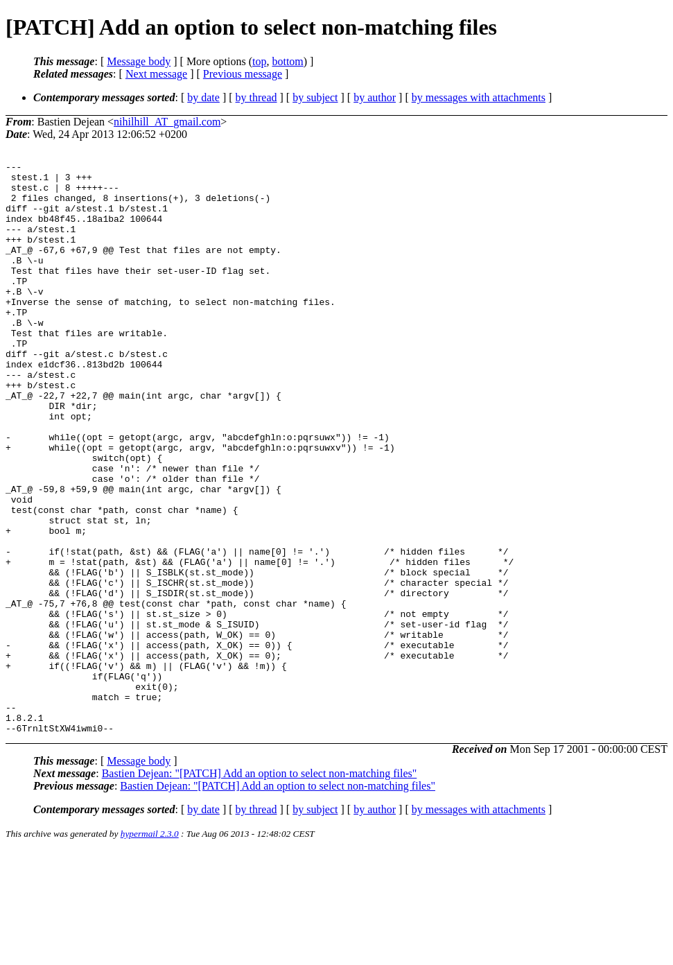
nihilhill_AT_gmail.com (167, 122)
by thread (256, 97)
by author (374, 97)
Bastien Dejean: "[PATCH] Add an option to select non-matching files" (259, 888)
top (259, 61)
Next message (156, 74)
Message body (139, 61)
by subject (315, 97)
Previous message (242, 74)
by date (203, 97)
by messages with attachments (478, 97)
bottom (287, 61)
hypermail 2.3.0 (150, 948)
